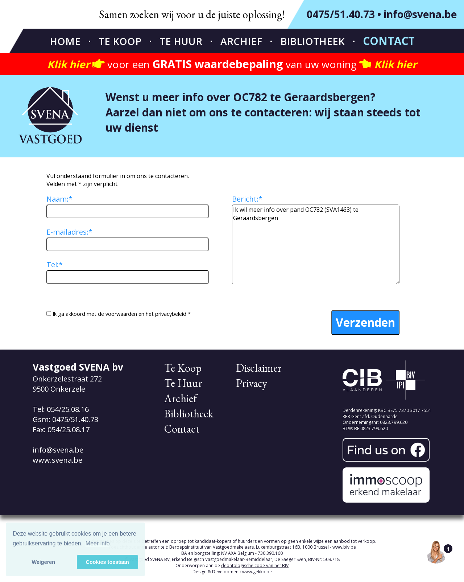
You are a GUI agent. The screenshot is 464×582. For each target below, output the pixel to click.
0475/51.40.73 (341, 14)
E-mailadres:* (69, 232)
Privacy (251, 383)
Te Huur (181, 41)
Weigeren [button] (43, 562)
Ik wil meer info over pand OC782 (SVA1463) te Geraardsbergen (315, 244)
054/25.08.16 (68, 409)
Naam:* (59, 199)
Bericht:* (247, 199)
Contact (389, 40)
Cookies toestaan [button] (107, 562)
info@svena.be (420, 14)
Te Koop (120, 41)
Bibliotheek (312, 41)
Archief (241, 41)
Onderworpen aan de (232, 565)
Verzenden (365, 322)
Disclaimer (259, 368)
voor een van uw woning (232, 64)
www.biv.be (344, 547)
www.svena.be (57, 460)
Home (65, 41)
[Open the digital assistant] (436, 552)
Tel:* (54, 264)
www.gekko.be (257, 572)
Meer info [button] (98, 543)
